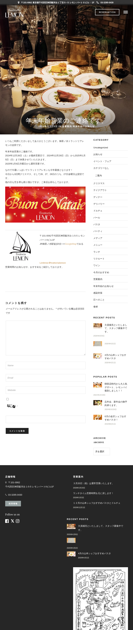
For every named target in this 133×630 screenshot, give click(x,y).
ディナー (97, 197)
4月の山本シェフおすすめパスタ (94, 553)
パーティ (97, 231)
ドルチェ (97, 210)
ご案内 (98, 175)
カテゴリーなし (101, 168)
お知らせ (97, 154)
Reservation (107, 12)
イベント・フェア (102, 161)
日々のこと (99, 299)
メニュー (97, 245)
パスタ (96, 224)
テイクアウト (100, 190)
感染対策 (97, 293)
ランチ (96, 252)
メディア (97, 238)
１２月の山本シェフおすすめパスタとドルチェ (96, 503)
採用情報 (13, 503)
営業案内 (67, 126)
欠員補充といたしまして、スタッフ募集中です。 (116, 328)
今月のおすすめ (101, 272)
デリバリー (99, 204)
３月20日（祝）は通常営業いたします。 (93, 483)
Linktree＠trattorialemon (53, 263)
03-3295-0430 (105, 2)
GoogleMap (71, 244)
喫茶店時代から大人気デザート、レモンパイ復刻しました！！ (116, 387)
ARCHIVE (98, 442)
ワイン (96, 265)
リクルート (99, 258)
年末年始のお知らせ (84, 126)
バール (96, 217)
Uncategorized (100, 147)
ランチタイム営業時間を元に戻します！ (93, 493)
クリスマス (99, 183)
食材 (95, 306)
